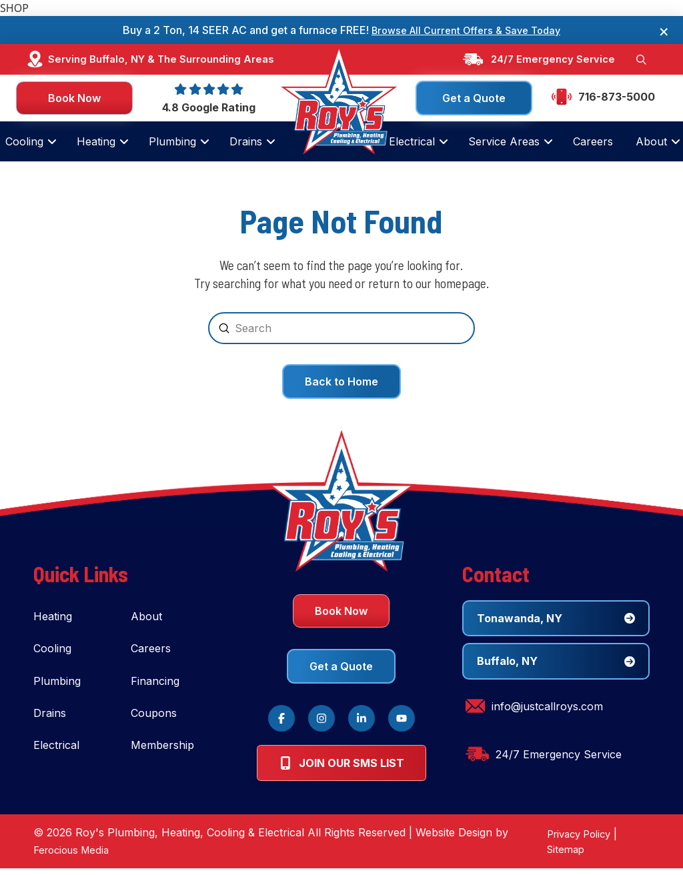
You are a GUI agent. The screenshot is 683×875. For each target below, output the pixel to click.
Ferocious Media (75, 856)
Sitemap (559, 855)
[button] (640, 60)
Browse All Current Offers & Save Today (466, 30)
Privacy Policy (575, 840)
